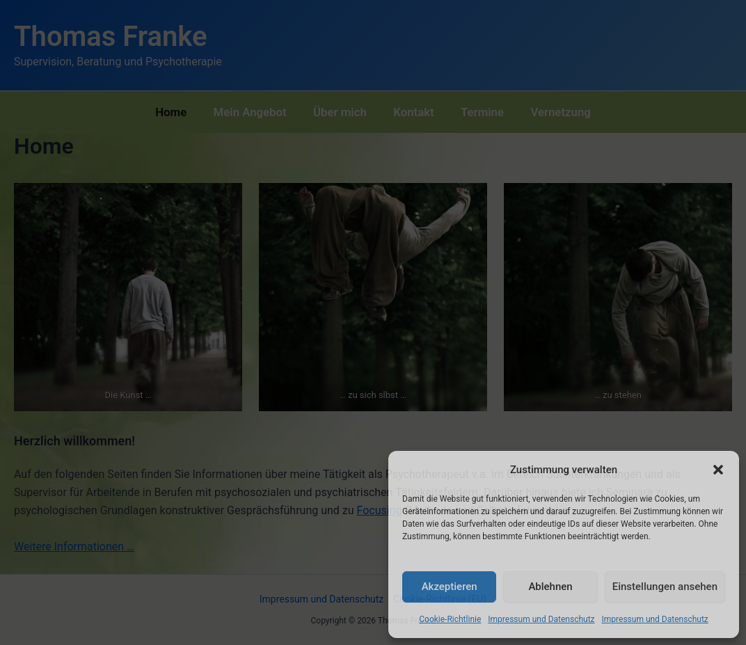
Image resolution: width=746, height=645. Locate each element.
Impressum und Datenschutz (541, 619)
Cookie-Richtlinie (450, 619)
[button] (718, 470)
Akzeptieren (449, 586)
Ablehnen (550, 586)
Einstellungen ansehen (664, 586)
